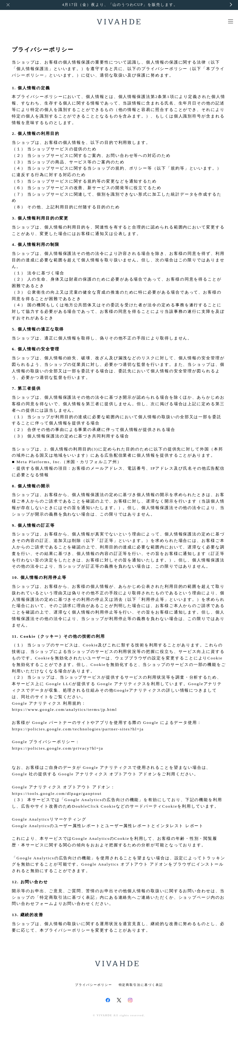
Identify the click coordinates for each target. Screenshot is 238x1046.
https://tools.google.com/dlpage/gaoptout (57, 793)
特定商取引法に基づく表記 (141, 984)
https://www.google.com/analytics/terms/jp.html (64, 709)
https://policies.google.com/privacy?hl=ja (57, 748)
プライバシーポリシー (93, 984)
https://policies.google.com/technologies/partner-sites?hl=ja (78, 729)
